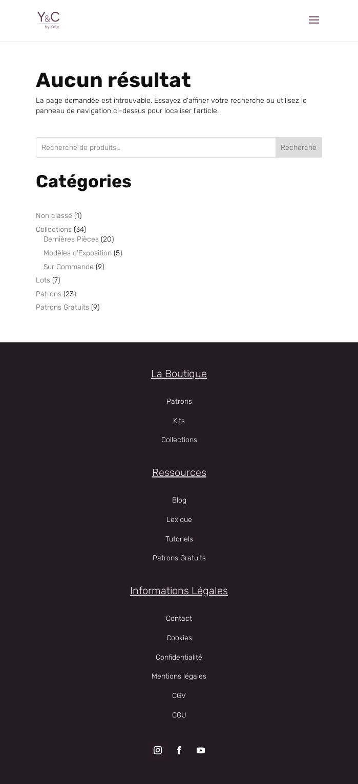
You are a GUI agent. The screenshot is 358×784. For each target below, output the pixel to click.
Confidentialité (179, 657)
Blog (179, 500)
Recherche (299, 147)
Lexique (179, 519)
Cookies (179, 638)
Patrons (179, 401)
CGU (179, 715)
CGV (179, 695)
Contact (179, 618)
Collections (179, 439)
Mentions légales (179, 676)
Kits (179, 421)
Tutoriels (179, 539)
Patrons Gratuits (179, 558)
